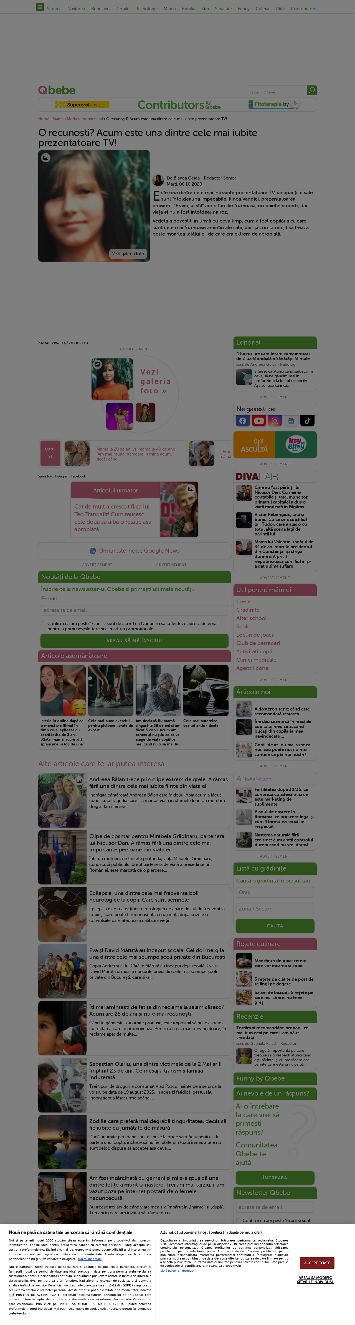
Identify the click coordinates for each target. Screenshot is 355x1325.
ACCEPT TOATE (317, 1263)
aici (11, 1295)
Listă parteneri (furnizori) (178, 1271)
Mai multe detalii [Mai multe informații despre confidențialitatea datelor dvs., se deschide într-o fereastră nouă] (90, 1259)
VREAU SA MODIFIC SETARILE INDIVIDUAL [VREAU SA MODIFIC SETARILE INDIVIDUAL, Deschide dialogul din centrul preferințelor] (315, 1280)
